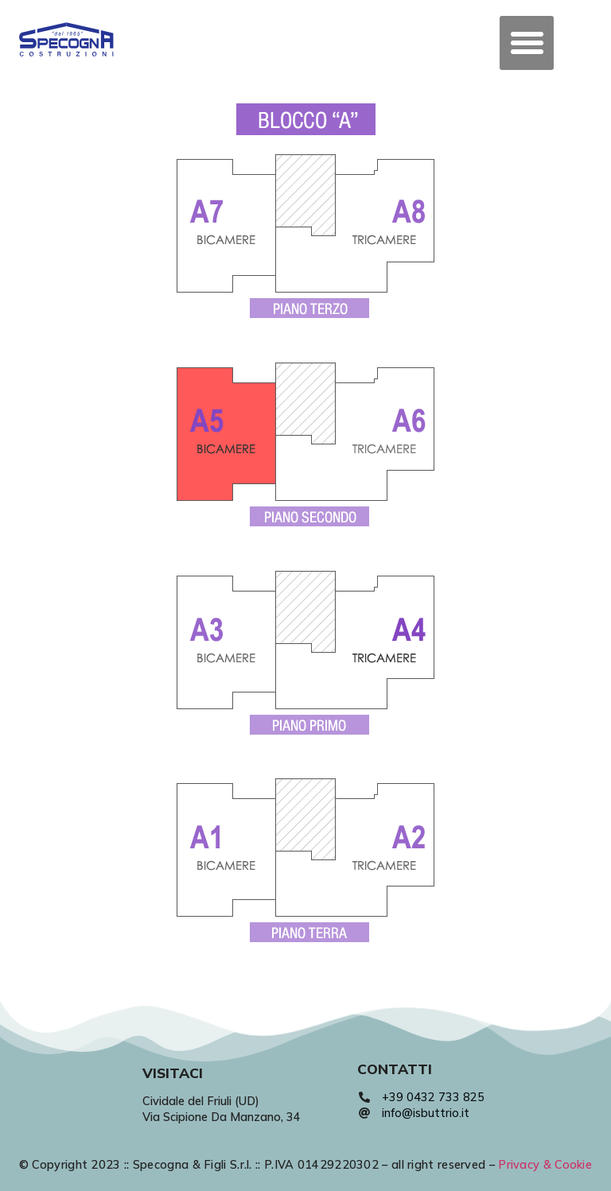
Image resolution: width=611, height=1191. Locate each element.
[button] (527, 43)
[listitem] (226, 226)
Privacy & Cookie (545, 1165)
